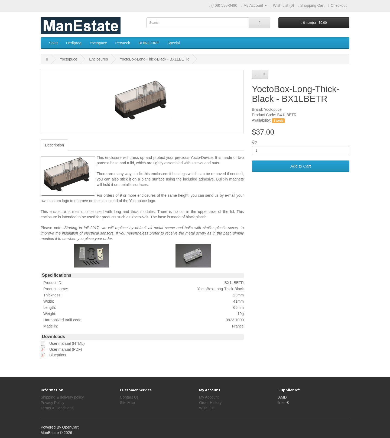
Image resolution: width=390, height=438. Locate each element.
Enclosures (98, 59)
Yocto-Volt (139, 217)
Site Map (127, 402)
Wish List (206, 408)
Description (54, 145)
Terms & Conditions (57, 408)
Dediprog (74, 43)
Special (173, 43)
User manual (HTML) (67, 343)
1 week (278, 120)
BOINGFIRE (148, 43)
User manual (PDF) (65, 349)
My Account (209, 397)
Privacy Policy (52, 402)
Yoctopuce (98, 43)
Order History (210, 402)
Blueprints (57, 355)
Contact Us (129, 397)
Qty (254, 142)
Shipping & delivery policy (62, 397)
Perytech (122, 43)
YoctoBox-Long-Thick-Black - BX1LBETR (154, 59)
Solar (53, 43)
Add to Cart (300, 166)
